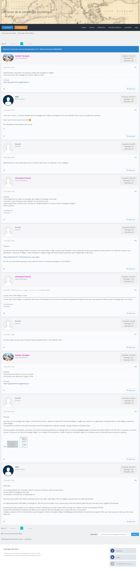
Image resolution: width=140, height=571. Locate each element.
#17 (136, 334)
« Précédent (12, 44)
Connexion (7, 27)
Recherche (101, 27)
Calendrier (127, 27)
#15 (136, 240)
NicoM (18, 144)
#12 (136, 110)
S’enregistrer (21, 27)
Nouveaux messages (9, 33)
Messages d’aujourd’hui (26, 33)
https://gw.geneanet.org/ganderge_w (16, 82)
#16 (136, 290)
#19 (136, 411)
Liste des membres (114, 27)
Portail (84, 27)
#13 (136, 157)
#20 (136, 480)
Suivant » (30, 44)
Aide (136, 27)
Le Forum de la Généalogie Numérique (27, 12)
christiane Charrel (44, 290)
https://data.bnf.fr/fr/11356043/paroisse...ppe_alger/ (21, 257)
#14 (136, 191)
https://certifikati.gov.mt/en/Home (71, 512)
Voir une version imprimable (12, 534)
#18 (136, 366)
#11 (136, 67)
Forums (91, 27)
